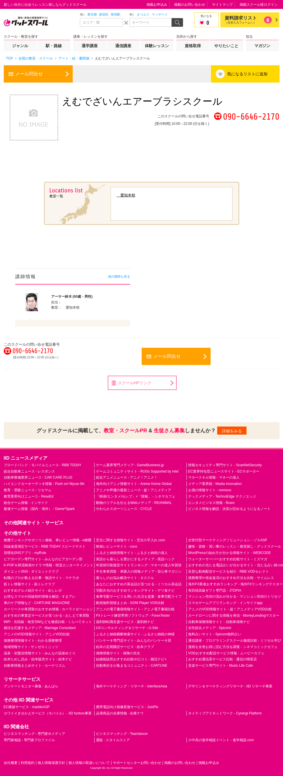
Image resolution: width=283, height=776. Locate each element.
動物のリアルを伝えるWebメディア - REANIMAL (134, 503)
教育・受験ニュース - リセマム (28, 490)
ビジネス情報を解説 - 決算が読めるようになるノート (229, 509)
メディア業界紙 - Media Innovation (215, 484)
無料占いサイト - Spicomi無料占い (214, 634)
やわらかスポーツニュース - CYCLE (124, 509)
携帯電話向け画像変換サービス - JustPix (127, 707)
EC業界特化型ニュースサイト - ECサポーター (223, 471)
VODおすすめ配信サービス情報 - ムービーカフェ (226, 653)
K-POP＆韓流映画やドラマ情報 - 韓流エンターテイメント (48, 565)
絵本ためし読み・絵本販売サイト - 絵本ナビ (38, 659)
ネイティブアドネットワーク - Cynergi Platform (225, 713)
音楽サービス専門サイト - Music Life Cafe (220, 666)
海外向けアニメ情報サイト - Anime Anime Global (134, 484)
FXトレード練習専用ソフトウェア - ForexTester (133, 615)
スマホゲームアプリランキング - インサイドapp (225, 603)
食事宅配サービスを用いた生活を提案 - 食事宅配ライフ (139, 597)
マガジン (262, 45)
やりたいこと (226, 45)
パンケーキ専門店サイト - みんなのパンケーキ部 (134, 641)
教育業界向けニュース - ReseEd (28, 496)
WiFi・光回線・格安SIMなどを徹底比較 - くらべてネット (48, 622)
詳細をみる (232, 431)
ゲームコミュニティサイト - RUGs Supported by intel (137, 471)
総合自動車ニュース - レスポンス (29, 471)
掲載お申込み (157, 5)
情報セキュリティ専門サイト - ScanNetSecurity (225, 465)
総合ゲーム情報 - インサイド (26, 503)
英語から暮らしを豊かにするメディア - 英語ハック (135, 559)
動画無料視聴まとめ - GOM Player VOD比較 (130, 603)
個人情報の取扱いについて (89, 763)
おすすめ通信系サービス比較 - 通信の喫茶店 (222, 659)
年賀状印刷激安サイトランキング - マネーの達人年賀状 (139, 565)
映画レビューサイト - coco (116, 546)
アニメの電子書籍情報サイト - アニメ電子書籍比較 (135, 609)
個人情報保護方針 (51, 763)
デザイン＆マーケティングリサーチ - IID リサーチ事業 (230, 686)
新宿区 (104, 14)
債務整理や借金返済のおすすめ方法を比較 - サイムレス (231, 578)
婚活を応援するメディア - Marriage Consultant (40, 628)
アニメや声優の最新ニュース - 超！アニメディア (134, 490)
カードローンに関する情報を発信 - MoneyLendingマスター (233, 615)
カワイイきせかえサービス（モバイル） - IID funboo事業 (48, 713)
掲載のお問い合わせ (189, 5)
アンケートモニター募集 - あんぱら (31, 686)
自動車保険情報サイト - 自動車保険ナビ (219, 622)
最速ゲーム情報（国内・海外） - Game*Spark (39, 509)
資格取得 (193, 45)
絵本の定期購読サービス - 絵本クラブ (125, 647)
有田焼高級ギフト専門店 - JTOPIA (214, 590)
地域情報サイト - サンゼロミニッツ (31, 647)
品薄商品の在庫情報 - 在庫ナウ (120, 713)
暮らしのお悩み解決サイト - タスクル (125, 578)
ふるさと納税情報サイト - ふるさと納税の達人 (132, 553)
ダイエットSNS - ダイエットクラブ (31, 571)
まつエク (143, 14)
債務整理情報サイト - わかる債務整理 (33, 641)
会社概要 (11, 763)
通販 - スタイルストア (113, 740)
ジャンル (20, 45)
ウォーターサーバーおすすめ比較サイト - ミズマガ (227, 559)
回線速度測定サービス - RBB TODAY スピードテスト (45, 546)
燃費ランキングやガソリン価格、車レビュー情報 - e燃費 (47, 540)
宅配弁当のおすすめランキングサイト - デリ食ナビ (135, 590)
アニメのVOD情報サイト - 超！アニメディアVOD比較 (230, 609)
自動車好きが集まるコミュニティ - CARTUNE (131, 666)
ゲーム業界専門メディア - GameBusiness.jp (130, 465)
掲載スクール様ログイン (259, 5)
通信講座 (123, 45)
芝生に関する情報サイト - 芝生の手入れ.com (130, 540)
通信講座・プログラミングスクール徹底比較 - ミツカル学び (234, 641)
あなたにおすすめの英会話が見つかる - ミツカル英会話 (139, 584)
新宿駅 (115, 14)
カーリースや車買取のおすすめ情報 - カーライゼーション (48, 609)
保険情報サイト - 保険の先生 (118, 653)
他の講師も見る (119, 276)
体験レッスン (157, 45)
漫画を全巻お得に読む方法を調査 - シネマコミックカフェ (233, 647)
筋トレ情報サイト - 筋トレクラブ (29, 584)
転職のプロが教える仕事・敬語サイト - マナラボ (41, 578)
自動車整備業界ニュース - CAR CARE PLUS (38, 477)
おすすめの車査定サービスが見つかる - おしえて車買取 (47, 615)
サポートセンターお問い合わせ (137, 763)
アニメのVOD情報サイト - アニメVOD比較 (37, 634)
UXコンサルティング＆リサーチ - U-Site (127, 628)
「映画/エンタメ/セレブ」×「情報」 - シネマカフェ (135, 496)
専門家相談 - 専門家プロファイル (29, 740)
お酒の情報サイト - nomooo (209, 490)
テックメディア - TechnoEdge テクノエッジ (222, 496)
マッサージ (160, 14)
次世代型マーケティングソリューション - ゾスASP (227, 540)
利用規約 (27, 763)
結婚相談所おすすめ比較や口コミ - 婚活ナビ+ (131, 659)
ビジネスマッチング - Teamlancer (122, 734)
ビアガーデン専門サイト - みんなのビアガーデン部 (43, 559)
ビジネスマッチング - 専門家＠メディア (35, 734)
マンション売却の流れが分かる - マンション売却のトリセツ (234, 597)
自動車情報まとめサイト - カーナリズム (35, 666)
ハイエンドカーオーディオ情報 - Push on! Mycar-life (44, 484)
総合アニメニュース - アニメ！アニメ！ (127, 477)
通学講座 (90, 45)
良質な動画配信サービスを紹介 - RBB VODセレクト (228, 571)
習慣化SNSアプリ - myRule (25, 553)
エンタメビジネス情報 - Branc (211, 503)
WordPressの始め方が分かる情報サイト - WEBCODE (229, 553)
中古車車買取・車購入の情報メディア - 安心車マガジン (139, 571)
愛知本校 (126, 195)
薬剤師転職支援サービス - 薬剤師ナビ (125, 622)
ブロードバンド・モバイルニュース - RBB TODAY (43, 465)
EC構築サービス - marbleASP (27, 707)
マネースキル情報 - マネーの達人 (214, 477)
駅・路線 (54, 45)
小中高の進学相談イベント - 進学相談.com (221, 740)
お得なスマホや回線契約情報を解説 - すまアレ (40, 597)
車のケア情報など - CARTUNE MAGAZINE (37, 603)
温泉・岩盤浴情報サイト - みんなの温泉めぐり (40, 653)
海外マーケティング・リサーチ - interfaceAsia (131, 686)
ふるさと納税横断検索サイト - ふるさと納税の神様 (135, 634)
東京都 (92, 14)
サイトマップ (222, 5)
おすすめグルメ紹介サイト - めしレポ (33, 590)
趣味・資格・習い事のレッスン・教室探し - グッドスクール (234, 546)
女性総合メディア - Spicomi (209, 628)
